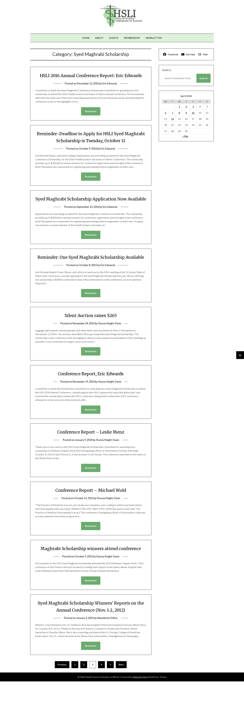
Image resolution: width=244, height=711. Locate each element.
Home (86, 37)
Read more (90, 118)
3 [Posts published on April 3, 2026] (193, 106)
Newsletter (154, 37)
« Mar (185, 136)
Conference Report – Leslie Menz (90, 454)
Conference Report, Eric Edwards (91, 395)
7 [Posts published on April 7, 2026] (172, 112)
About (99, 37)
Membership (132, 37)
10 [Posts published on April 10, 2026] (193, 112)
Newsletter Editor (108, 647)
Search (166, 70)
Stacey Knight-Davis (110, 345)
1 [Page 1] (74, 694)
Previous (62, 694)
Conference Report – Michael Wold (90, 512)
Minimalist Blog (140, 706)
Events (113, 37)
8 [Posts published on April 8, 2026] (179, 112)
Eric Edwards (110, 90)
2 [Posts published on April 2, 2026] (186, 106)
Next (121, 694)
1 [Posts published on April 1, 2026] (179, 106)
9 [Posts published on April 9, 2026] (186, 112)
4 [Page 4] (101, 694)
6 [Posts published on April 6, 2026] (165, 112)
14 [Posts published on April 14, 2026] (172, 118)
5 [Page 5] (110, 694)
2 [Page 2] (83, 694)
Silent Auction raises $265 (90, 337)
